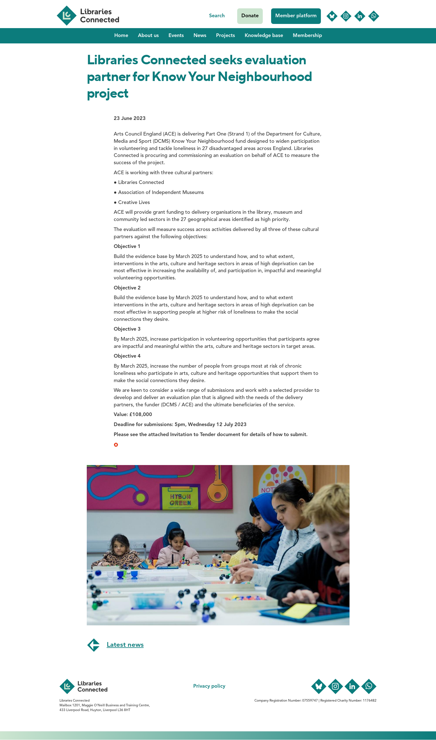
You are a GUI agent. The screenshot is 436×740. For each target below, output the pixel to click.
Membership (307, 35)
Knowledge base (264, 35)
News (200, 35)
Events (176, 35)
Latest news (125, 645)
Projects (225, 35)
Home (121, 35)
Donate (250, 15)
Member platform (296, 15)
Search (217, 15)
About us (148, 35)
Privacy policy (209, 686)
